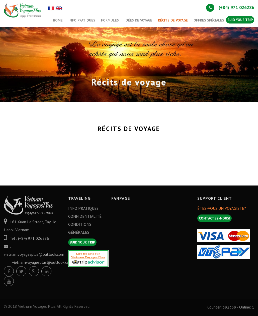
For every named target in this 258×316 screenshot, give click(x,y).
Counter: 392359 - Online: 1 (230, 307)
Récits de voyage (173, 20)
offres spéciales (209, 20)
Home (58, 20)
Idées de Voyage (138, 20)
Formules (110, 20)
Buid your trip (240, 20)
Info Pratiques (81, 20)
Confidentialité (85, 216)
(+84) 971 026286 (230, 7)
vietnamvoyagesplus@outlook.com (34, 254)
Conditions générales (79, 228)
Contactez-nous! (214, 218)
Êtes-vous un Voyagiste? (221, 208)
